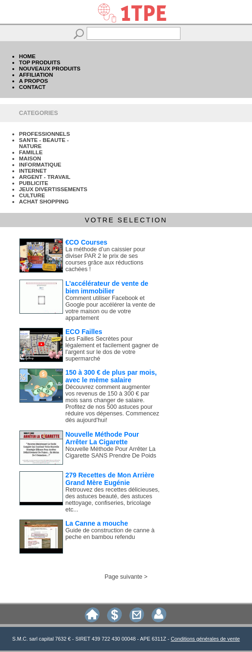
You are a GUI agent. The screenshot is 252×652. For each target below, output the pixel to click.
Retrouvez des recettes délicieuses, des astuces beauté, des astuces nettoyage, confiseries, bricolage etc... (112, 499)
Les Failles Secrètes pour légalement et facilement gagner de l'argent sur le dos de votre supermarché (112, 348)
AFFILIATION (36, 74)
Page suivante (124, 576)
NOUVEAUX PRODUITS (50, 68)
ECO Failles (83, 331)
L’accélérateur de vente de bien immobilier (106, 287)
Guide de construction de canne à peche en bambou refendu (109, 533)
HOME (27, 56)
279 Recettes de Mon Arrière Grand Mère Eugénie (109, 478)
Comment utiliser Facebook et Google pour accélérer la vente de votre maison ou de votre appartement (110, 308)
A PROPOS (33, 81)
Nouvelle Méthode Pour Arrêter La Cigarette (102, 438)
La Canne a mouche (96, 523)
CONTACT (32, 87)
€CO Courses (86, 242)
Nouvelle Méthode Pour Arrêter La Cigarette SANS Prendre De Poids (110, 452)
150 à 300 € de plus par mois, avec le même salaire (111, 376)
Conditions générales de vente (205, 639)
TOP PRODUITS (39, 62)
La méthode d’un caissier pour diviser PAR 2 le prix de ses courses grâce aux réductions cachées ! (105, 259)
